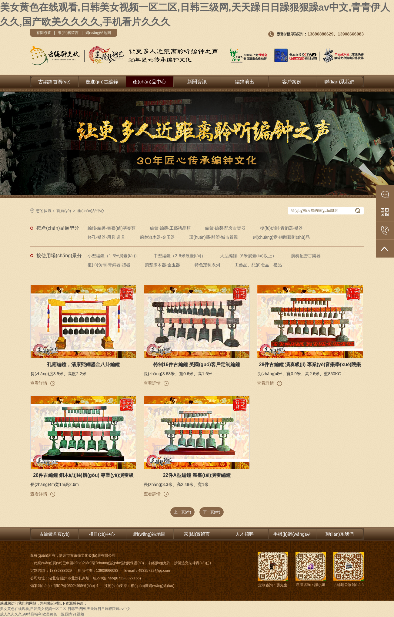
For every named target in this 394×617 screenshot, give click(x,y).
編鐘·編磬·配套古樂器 (225, 228)
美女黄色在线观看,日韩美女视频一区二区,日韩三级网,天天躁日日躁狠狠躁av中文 (65, 609)
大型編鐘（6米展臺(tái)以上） (248, 255)
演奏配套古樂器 (306, 255)
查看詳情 (38, 383)
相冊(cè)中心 (102, 534)
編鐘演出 (244, 81)
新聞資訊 (197, 81)
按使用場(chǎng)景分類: (59, 256)
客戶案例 (292, 81)
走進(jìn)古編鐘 (101, 81)
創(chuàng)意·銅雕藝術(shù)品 (281, 237)
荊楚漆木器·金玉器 (157, 237)
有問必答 (43, 33)
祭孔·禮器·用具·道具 (106, 237)
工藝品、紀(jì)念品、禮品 (258, 264)
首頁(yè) (63, 210)
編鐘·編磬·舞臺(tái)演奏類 (111, 228)
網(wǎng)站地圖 (98, 33)
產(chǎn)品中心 (149, 81)
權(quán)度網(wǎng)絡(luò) (152, 586)
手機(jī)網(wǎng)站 (292, 534)
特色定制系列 (207, 264)
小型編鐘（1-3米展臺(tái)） (113, 255)
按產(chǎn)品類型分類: (57, 229)
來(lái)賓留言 (68, 33)
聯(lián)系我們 (339, 81)
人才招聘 (244, 534)
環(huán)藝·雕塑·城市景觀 (213, 237)
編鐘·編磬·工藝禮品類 (170, 228)
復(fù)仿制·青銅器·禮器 (281, 228)
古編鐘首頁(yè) (54, 81)
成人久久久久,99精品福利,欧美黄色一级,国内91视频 (42, 614)
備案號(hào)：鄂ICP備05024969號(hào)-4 (64, 586)
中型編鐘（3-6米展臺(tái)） (179, 255)
